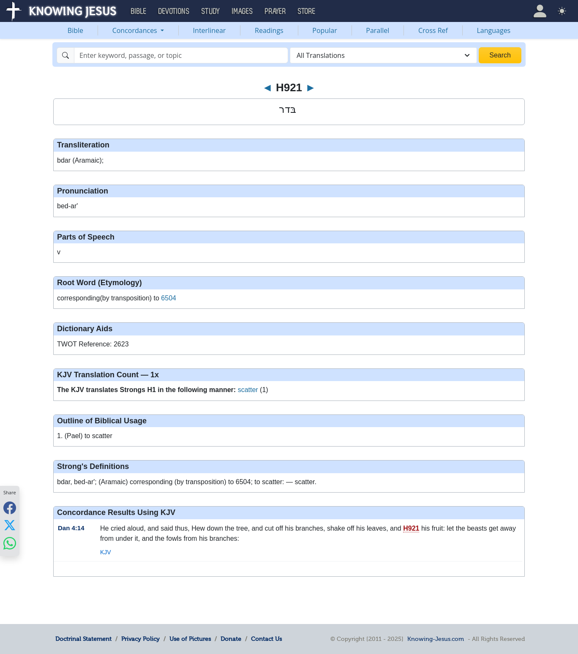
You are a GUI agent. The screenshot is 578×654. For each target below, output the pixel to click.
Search (500, 55)
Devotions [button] (174, 11)
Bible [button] (139, 11)
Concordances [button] (135, 30)
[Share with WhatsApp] (9, 543)
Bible (75, 30)
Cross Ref (433, 30)
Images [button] (242, 11)
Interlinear (209, 30)
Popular (324, 30)
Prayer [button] (275, 11)
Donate (231, 638)
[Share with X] (9, 525)
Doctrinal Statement (83, 638)
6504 (168, 298)
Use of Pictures (190, 638)
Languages (494, 30)
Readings (269, 30)
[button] (540, 11)
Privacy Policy (140, 638)
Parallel (377, 30)
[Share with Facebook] (9, 507)
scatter (248, 389)
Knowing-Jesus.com (435, 638)
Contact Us (266, 638)
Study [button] (211, 11)
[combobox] (383, 55)
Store (307, 11)
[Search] (181, 55)
